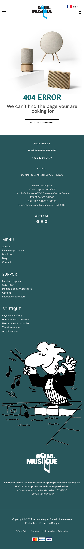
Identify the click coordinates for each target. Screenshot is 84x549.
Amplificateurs (10, 331)
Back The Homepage (42, 123)
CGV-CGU (8, 285)
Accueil (6, 246)
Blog (4, 258)
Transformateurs (11, 327)
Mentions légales (11, 281)
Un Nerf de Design (49, 523)
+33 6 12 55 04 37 (42, 157)
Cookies (6, 292)
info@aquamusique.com (42, 150)
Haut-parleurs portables (15, 323)
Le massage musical (13, 250)
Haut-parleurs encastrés (16, 319)
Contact (6, 262)
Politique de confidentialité (17, 288)
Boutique (7, 254)
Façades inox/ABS (12, 315)
